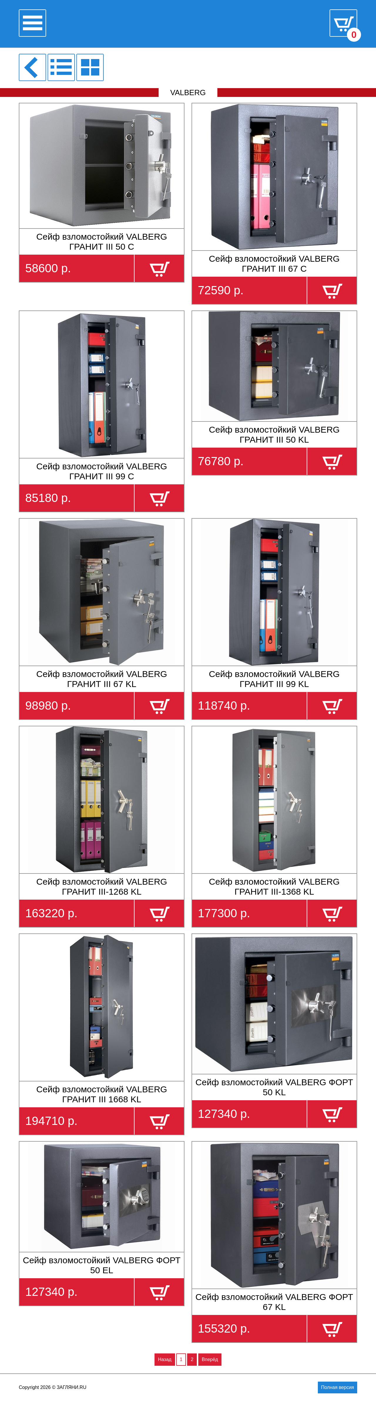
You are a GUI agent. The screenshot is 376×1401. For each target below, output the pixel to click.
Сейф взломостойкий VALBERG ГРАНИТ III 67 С (274, 263)
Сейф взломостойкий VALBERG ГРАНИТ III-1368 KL (274, 886)
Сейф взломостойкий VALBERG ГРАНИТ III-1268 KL (101, 886)
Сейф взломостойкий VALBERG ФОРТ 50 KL (274, 1087)
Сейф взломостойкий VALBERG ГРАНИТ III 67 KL (101, 679)
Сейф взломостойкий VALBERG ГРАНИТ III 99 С (101, 471)
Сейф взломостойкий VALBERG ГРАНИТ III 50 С (101, 241)
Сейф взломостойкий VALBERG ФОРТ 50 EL (102, 1265)
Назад (165, 1359)
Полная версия (337, 1387)
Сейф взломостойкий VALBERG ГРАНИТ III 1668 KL (101, 1094)
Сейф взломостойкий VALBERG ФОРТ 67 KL (274, 1302)
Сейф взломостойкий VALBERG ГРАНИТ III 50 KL (274, 434)
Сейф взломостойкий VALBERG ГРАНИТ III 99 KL (274, 679)
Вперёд (210, 1359)
